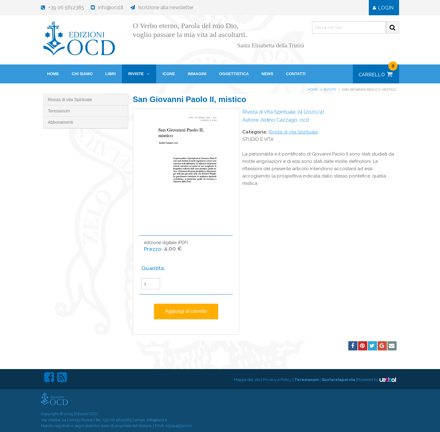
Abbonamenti (60, 122)
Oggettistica (234, 73)
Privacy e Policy (277, 379)
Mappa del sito (247, 379)
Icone (169, 73)
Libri (110, 73)
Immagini (197, 73)
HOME (53, 73)
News (267, 73)
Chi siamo (82, 73)
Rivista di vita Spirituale (70, 99)
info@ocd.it (157, 420)
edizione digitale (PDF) (166, 249)
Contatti (296, 73)
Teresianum (59, 110)
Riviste (136, 73)
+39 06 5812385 (117, 420)
